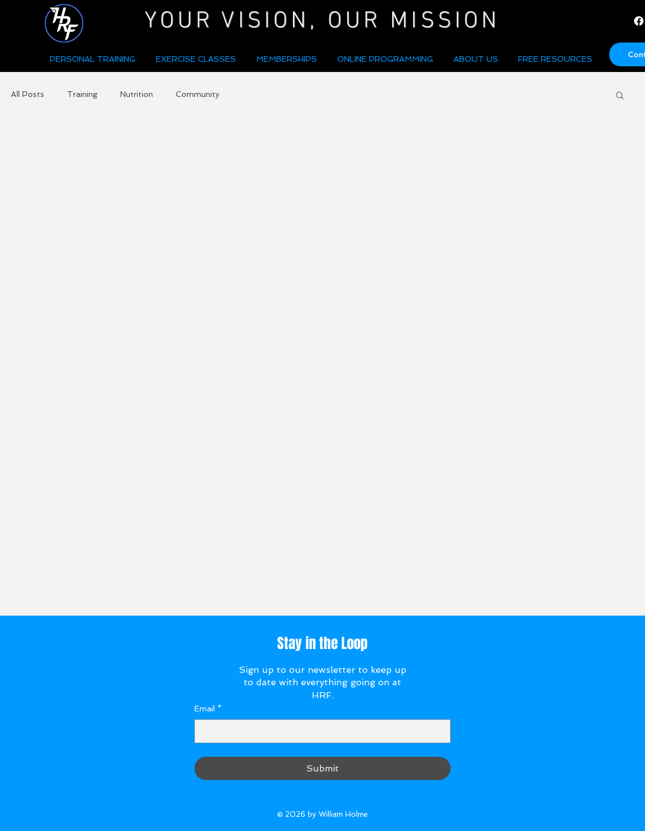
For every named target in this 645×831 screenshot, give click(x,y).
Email (208, 709)
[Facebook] (639, 21)
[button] (477, 59)
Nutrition (136, 94)
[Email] (319, 731)
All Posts (27, 94)
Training (82, 94)
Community (197, 94)
